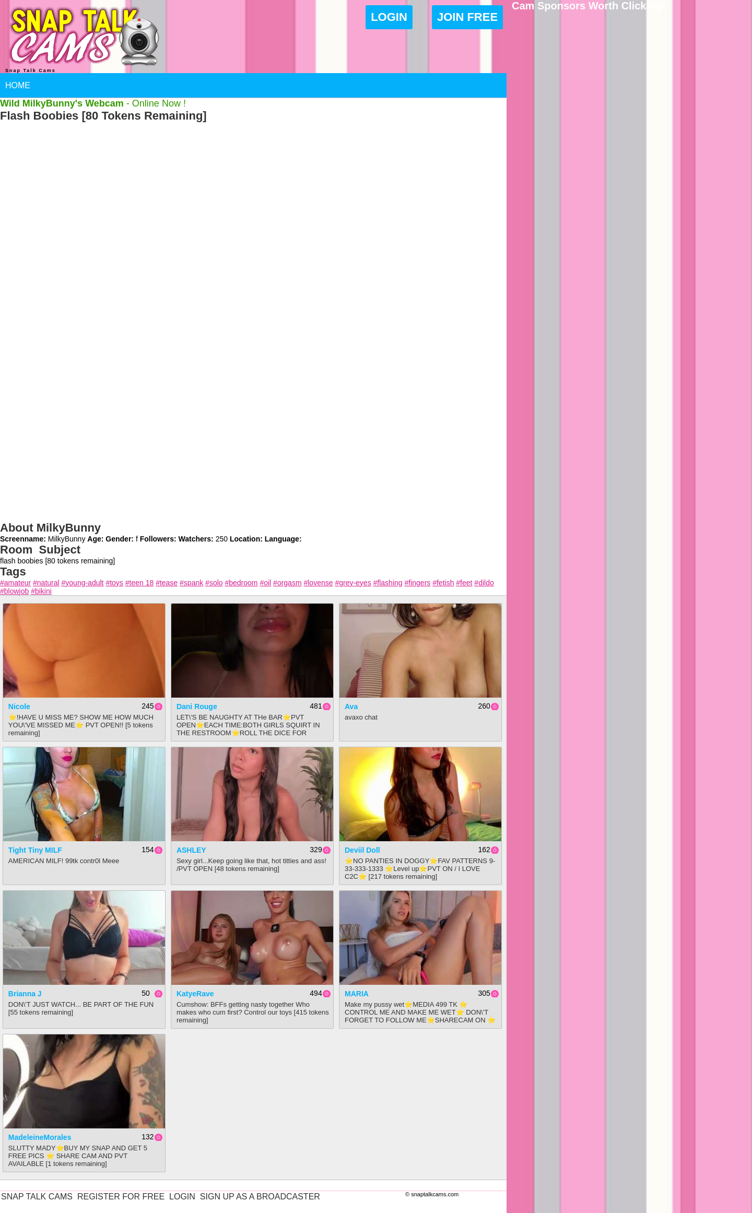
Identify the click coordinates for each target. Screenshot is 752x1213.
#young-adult (83, 583)
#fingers (417, 583)
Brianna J (25, 994)
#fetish (443, 583)
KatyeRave (195, 994)
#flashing (388, 583)
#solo (213, 583)
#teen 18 (139, 583)
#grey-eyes (353, 583)
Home (17, 85)
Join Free (467, 16)
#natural (46, 583)
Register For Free (120, 1196)
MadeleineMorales (40, 1137)
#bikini (41, 591)
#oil (265, 583)
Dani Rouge (197, 706)
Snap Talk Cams (37, 1196)
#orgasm (287, 583)
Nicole (19, 706)
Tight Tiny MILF (35, 850)
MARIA (357, 994)
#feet (464, 583)
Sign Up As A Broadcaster (260, 1196)
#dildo (484, 583)
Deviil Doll (362, 850)
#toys (114, 583)
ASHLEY (191, 850)
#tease (167, 583)
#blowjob (14, 591)
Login (389, 16)
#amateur (15, 583)
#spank (191, 583)
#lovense (318, 583)
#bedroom (241, 583)
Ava (351, 706)
